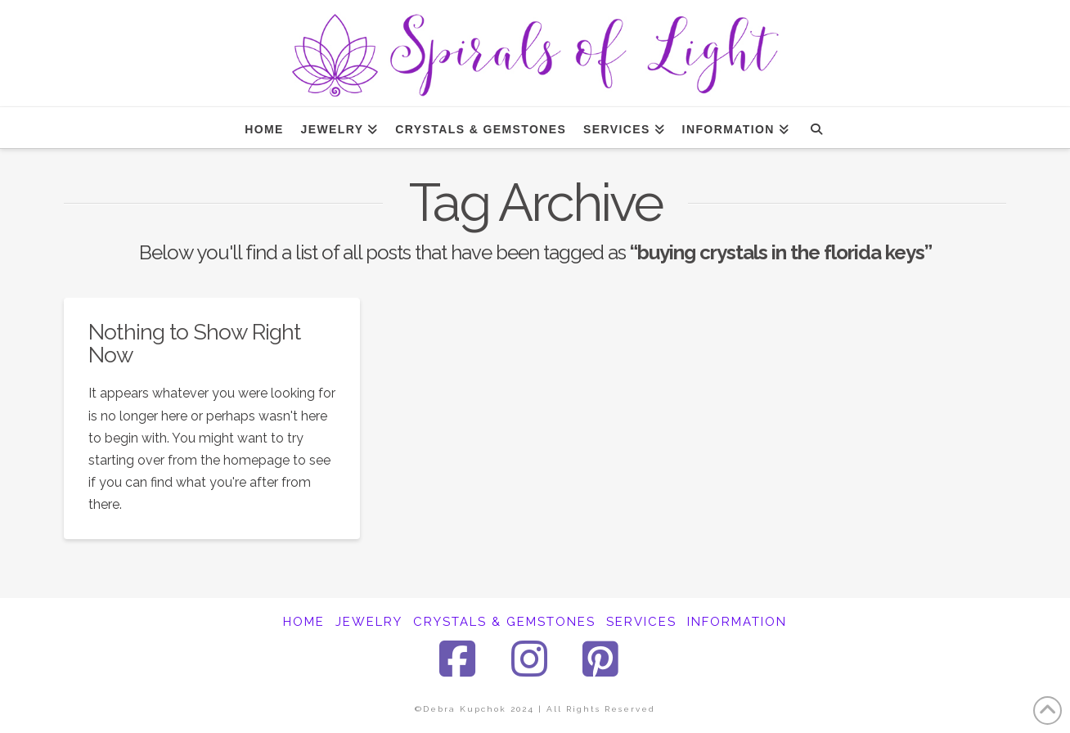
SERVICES (641, 621)
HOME (304, 621)
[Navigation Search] (816, 127)
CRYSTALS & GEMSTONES (504, 621)
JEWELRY (368, 621)
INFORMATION (737, 621)
